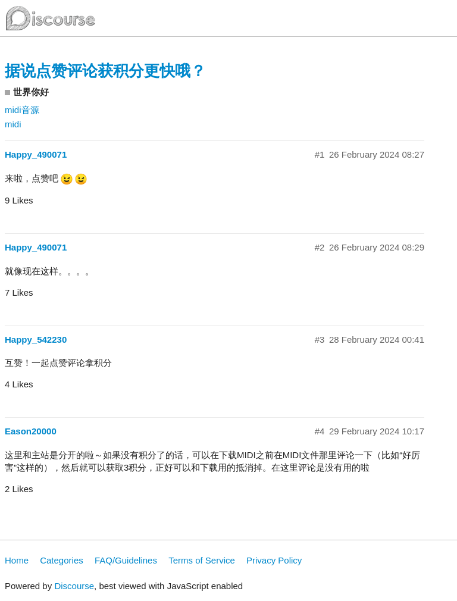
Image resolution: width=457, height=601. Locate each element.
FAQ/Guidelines (126, 560)
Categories (61, 560)
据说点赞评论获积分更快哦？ (105, 71)
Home (17, 560)
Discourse (74, 586)
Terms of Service (201, 560)
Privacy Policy (274, 560)
